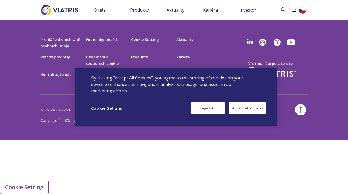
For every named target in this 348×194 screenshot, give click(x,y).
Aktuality (175, 10)
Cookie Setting (145, 39)
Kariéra (210, 10)
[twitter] (277, 42)
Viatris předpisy (55, 57)
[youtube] (291, 42)
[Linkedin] (250, 42)
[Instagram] (262, 42)
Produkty (139, 10)
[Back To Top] (301, 110)
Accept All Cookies (247, 108)
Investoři (248, 10)
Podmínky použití (102, 39)
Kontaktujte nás (55, 74)
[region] (176, 97)
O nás (99, 10)
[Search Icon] (283, 9)
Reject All (207, 108)
